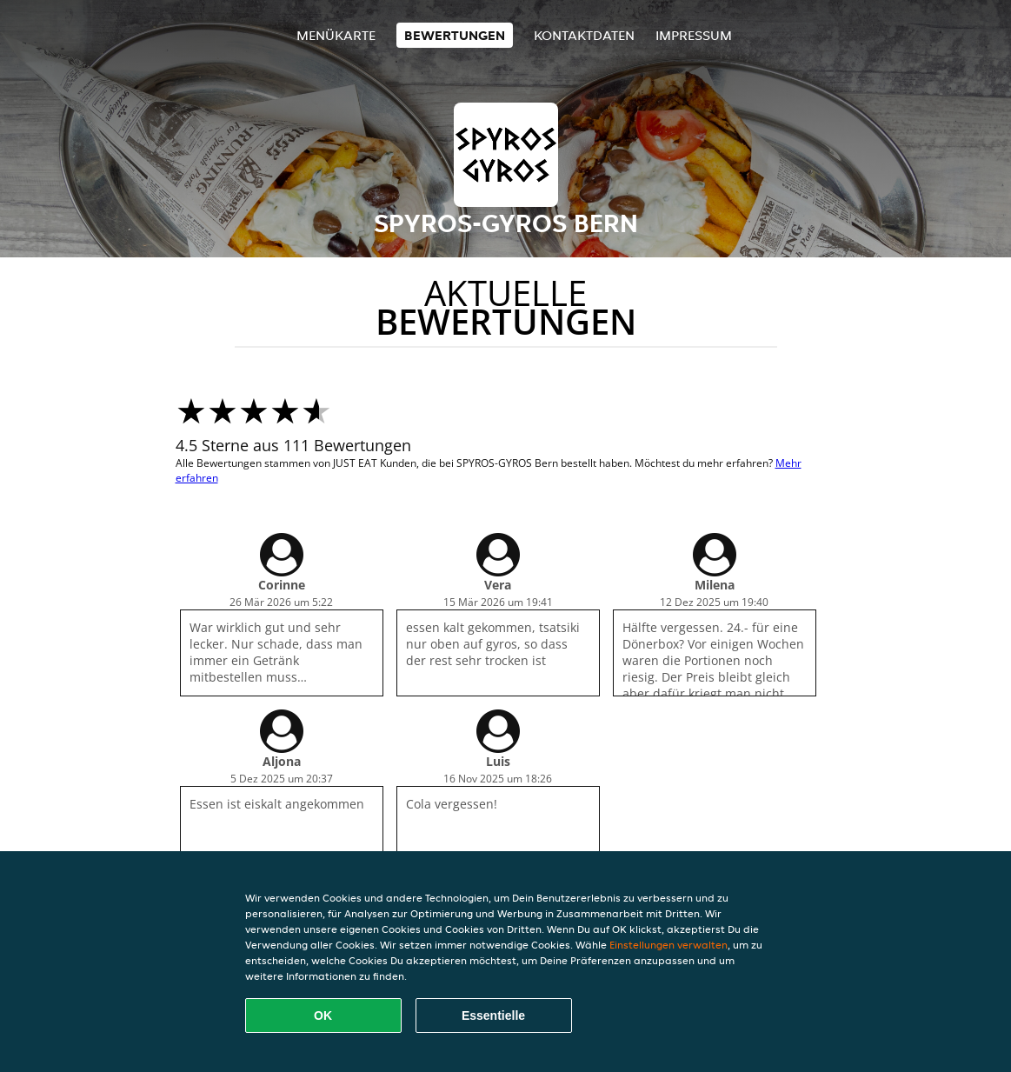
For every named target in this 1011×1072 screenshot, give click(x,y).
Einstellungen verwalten (668, 944)
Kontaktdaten (584, 35)
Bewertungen (454, 35)
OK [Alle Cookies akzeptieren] (323, 1015)
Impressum (693, 35)
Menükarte (336, 35)
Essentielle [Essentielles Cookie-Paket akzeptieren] (493, 1015)
